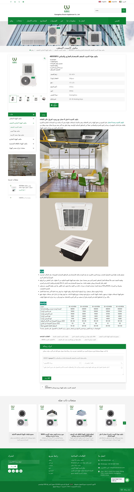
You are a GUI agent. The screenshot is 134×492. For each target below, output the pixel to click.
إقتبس (117, 21)
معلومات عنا (71, 21)
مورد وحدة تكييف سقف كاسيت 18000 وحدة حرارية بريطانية (52, 435)
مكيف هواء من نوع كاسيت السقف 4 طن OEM (83, 337)
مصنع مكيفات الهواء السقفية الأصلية (23, 435)
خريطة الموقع (56, 487)
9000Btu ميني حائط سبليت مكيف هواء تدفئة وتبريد (25, 186)
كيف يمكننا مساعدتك (17, 158)
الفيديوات (53, 21)
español (113, 2)
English (102, 2)
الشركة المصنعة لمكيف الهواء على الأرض (82, 471)
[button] (124, 423)
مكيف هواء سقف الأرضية (17, 135)
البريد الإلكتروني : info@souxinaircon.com (113, 468)
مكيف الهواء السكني (15, 118)
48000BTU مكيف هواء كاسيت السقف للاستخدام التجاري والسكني (64, 358)
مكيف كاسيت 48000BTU (48, 340)
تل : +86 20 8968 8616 (107, 460)
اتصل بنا (82, 21)
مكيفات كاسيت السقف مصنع (79, 473)
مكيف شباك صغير (76, 465)
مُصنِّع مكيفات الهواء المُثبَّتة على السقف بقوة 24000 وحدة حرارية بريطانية (82, 435)
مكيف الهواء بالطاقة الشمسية (18, 144)
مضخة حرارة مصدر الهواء (17, 148)
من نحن (51, 463)
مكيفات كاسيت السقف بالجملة (60, 337)
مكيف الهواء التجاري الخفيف (44, 50)
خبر (62, 21)
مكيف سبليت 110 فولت (77, 460)
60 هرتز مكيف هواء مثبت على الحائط (81, 463)
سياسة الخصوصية (76, 487)
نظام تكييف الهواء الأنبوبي (78, 468)
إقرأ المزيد (22, 190)
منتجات (19, 21)
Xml (68, 487)
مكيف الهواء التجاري (15, 139)
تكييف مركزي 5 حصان (90, 340)
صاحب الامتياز (32, 21)
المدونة (64, 487)
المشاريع (43, 21)
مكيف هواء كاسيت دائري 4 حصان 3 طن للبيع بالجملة (111, 435)
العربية (122, 2)
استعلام (54, 105)
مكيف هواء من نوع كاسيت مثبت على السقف (69, 340)
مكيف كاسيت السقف (60, 50)
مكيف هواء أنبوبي (15, 131)
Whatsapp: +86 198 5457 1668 (110, 464)
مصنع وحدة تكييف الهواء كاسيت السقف (109, 337)
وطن (11, 21)
